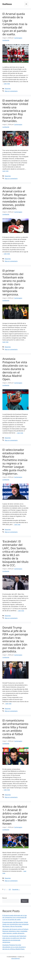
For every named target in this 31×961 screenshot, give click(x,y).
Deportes (8, 88)
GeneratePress (15, 958)
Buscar (4, 898)
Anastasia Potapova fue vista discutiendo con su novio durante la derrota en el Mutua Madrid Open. (15, 369)
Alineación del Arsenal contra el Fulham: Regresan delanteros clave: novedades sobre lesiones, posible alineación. (14, 198)
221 (10, 889)
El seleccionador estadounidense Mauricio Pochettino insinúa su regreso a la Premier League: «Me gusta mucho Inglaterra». (14, 461)
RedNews (7, 4)
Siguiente (16, 889)
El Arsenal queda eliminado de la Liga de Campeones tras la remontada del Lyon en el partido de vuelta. (14, 24)
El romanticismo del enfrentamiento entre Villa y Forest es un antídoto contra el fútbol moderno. (15, 729)
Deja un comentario (11, 91)
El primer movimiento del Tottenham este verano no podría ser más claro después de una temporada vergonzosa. (13, 282)
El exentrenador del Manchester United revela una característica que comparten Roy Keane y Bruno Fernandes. (15, 111)
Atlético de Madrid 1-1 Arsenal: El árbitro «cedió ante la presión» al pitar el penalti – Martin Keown (15, 815)
